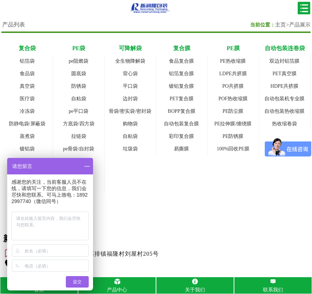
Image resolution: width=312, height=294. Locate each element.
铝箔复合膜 (181, 73)
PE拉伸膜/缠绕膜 (233, 123)
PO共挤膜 (233, 86)
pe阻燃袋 (78, 61)
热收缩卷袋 (284, 123)
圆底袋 (78, 73)
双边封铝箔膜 (284, 61)
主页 (280, 25)
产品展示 (300, 25)
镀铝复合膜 (181, 86)
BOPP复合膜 (181, 111)
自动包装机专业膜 (284, 98)
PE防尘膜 (233, 111)
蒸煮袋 (27, 136)
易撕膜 (181, 148)
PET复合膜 (182, 98)
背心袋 (130, 73)
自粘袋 (78, 98)
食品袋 (27, 73)
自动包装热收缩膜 (284, 111)
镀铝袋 (27, 148)
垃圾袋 (130, 148)
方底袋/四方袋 (78, 123)
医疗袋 (27, 98)
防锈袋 (78, 86)
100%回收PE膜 (233, 148)
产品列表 (13, 24)
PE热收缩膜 (233, 61)
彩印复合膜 (181, 136)
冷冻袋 (27, 111)
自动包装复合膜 (181, 123)
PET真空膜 (285, 73)
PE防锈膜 (233, 136)
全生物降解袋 (130, 61)
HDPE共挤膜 (284, 86)
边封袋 (130, 98)
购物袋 (130, 123)
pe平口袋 (78, 111)
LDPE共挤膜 (233, 73)
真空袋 (27, 86)
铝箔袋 (27, 61)
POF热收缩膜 (233, 98)
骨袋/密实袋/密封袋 (130, 111)
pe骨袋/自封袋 (78, 148)
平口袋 (130, 86)
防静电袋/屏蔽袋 (27, 123)
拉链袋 (78, 136)
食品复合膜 (181, 61)
